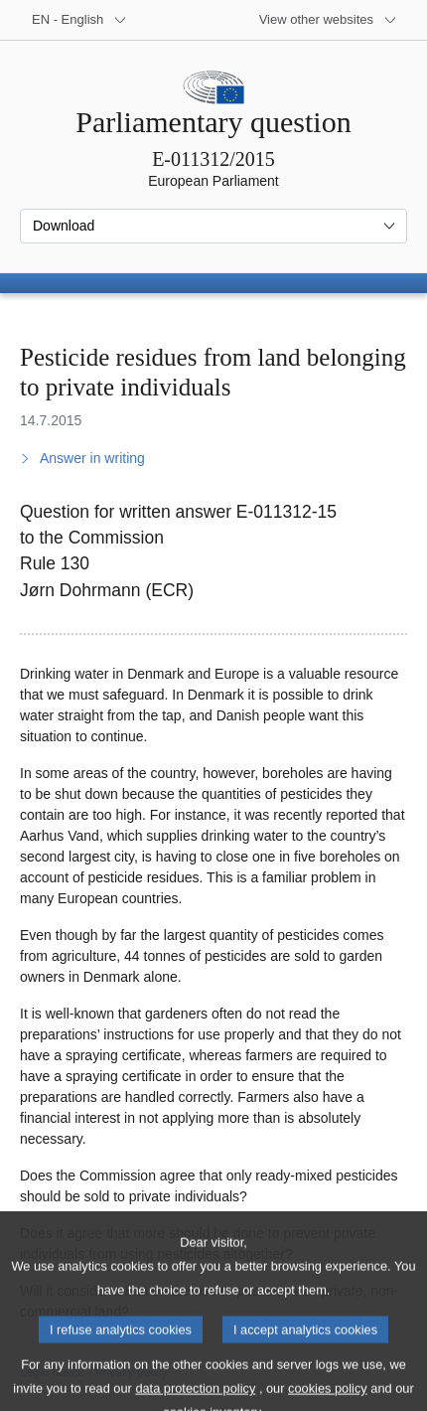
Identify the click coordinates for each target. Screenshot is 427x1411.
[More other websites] (328, 20)
